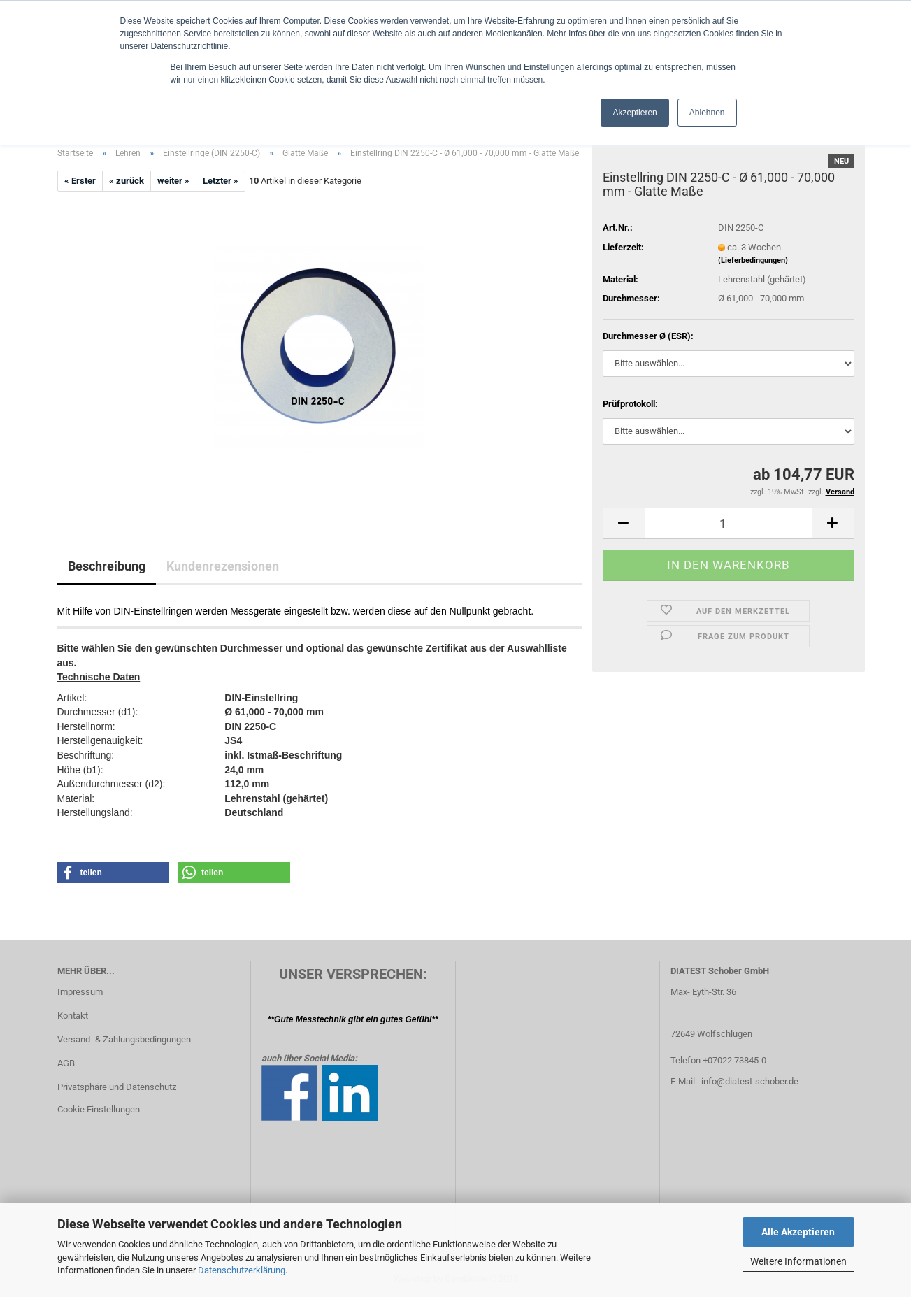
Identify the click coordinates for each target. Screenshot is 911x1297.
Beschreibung (106, 566)
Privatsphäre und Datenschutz (116, 1087)
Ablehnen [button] (707, 112)
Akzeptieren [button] (634, 112)
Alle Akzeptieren (798, 1232)
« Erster (80, 180)
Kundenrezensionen (222, 566)
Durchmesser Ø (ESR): (648, 336)
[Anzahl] (728, 523)
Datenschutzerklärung (241, 1270)
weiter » (173, 180)
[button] (624, 523)
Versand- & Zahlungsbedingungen (124, 1039)
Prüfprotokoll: (630, 404)
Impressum (80, 992)
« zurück (126, 180)
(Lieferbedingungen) (753, 260)
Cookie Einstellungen (98, 1109)
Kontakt (72, 1015)
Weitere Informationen (798, 1261)
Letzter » (220, 180)
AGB (66, 1063)
